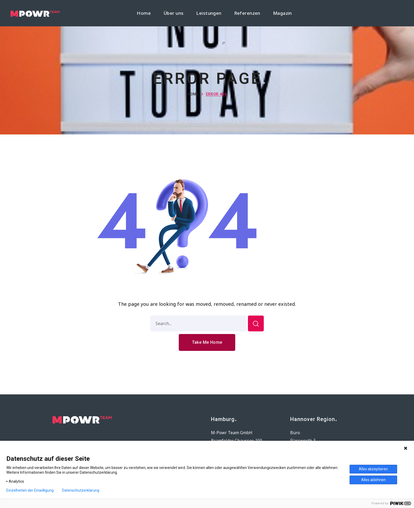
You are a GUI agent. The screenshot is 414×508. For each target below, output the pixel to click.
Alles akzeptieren (373, 469)
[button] (207, 342)
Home (193, 94)
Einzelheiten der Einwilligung (30, 490)
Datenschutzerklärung (80, 490)
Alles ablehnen (373, 480)
